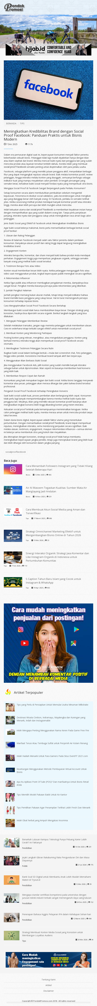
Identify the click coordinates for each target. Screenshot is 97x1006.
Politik (24, 866)
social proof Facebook (15, 166)
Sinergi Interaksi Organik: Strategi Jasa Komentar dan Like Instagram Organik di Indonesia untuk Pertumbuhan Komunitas (57, 556)
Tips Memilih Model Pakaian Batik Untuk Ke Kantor (42, 794)
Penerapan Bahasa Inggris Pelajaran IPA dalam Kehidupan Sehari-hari (56, 914)
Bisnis (28, 475)
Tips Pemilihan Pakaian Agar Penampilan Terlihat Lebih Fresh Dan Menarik (53, 807)
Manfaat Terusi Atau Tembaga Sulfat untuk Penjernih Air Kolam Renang (52, 743)
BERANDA (11, 123)
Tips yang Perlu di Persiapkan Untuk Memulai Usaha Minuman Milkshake (52, 704)
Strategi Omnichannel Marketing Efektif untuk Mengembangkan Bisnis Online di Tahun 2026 (53, 533)
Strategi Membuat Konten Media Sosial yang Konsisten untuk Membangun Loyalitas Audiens (52, 934)
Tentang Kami (48, 979)
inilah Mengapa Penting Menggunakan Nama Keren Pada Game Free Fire (53, 730)
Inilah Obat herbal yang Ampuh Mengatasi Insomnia (42, 820)
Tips (27, 518)
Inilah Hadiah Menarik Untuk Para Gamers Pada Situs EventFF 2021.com (52, 756)
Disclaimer (48, 990)
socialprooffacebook (15, 451)
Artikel (49, 985)
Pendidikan (27, 848)
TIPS (22, 123)
